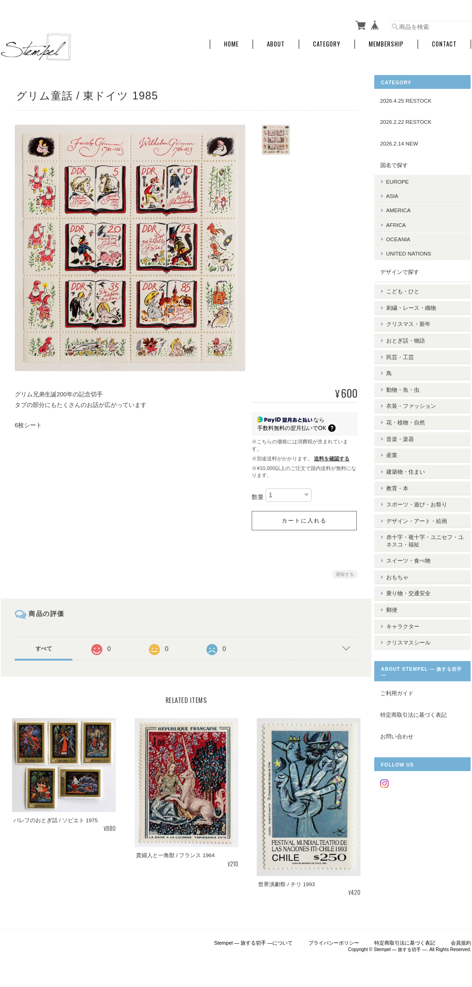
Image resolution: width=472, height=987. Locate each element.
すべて (43, 647)
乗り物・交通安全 (415, 553)
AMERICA (405, 208)
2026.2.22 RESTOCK (413, 120)
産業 (398, 431)
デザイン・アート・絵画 (423, 488)
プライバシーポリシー (333, 939)
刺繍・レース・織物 (418, 302)
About (276, 42)
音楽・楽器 (407, 416)
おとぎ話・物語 (412, 330)
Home (231, 42)
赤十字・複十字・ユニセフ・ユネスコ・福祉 (423, 506)
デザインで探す (406, 270)
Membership (386, 42)
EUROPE (404, 180)
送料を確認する (330, 456)
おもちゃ (404, 538)
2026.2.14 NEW (406, 142)
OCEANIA (405, 237)
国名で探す (401, 163)
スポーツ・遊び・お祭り (423, 474)
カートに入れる (302, 519)
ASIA (399, 194)
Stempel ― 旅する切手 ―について (253, 939)
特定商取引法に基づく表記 (420, 670)
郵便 (398, 567)
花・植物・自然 (412, 402)
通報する (343, 572)
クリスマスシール (415, 596)
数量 (256, 495)
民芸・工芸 (407, 345)
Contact (444, 42)
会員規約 (461, 939)
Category (327, 42)
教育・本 (404, 460)
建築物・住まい (412, 445)
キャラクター (409, 582)
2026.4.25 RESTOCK (413, 99)
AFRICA (403, 223)
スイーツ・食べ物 (415, 524)
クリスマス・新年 (415, 316)
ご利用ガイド (403, 648)
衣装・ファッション (418, 388)
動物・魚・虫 (409, 374)
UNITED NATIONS (415, 252)
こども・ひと (409, 287)
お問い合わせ (403, 691)
